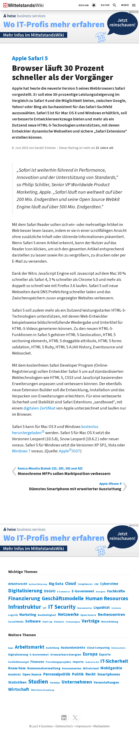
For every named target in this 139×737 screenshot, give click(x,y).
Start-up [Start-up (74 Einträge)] (47, 621)
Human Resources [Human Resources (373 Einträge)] (106, 598)
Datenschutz (64, 726)
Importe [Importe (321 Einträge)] (78, 662)
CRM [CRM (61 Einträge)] (96, 584)
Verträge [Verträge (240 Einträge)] (91, 621)
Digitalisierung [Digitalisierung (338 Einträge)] (25, 590)
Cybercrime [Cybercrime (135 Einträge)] (109, 583)
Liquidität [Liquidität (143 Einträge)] (102, 607)
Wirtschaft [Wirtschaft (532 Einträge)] (18, 689)
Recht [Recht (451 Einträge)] (90, 674)
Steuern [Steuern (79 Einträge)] (59, 621)
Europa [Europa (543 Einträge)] (90, 654)
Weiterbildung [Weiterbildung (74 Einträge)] (109, 621)
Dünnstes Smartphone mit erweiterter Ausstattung (69, 486)
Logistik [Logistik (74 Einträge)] (13, 615)
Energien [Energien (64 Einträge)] (100, 591)
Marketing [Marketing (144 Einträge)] (27, 614)
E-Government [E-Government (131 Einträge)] (83, 591)
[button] (108, 5)
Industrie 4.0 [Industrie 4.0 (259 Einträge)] (92, 662)
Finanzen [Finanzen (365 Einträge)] (37, 661)
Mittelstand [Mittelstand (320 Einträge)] (91, 668)
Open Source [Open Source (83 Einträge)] (88, 615)
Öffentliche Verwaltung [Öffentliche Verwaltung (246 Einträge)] (42, 690)
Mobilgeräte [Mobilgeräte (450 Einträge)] (111, 668)
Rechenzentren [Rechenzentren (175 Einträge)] (111, 615)
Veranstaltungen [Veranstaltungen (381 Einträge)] (106, 682)
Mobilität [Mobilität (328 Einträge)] (14, 675)
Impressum (83, 726)
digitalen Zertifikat (39, 408)
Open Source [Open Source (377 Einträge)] (31, 674)
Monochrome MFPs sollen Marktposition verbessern (69, 471)
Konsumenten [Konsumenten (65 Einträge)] (84, 608)
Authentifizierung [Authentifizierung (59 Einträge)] (38, 584)
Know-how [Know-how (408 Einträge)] (17, 668)
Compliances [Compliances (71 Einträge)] (85, 584)
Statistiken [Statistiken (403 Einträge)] (17, 682)
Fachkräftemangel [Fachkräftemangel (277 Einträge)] (18, 662)
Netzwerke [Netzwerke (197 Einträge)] (68, 615)
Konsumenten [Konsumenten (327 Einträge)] (71, 668)
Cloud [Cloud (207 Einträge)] (70, 583)
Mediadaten (101, 726)
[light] (87, 5)
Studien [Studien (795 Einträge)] (38, 682)
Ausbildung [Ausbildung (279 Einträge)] (52, 648)
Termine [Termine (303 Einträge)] (55, 683)
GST (76, 451)
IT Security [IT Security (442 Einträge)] (62, 607)
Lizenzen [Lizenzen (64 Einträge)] (116, 608)
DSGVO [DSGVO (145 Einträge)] (49, 591)
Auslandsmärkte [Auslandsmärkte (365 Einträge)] (73, 647)
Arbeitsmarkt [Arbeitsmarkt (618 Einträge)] (29, 647)
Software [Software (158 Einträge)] (33, 621)
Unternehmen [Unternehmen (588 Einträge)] (76, 682)
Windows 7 (21, 451)
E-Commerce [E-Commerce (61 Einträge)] (63, 591)
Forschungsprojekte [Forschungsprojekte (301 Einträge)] (58, 662)
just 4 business (43, 726)
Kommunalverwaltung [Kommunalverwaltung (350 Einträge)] (43, 668)
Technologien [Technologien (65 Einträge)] (73, 621)
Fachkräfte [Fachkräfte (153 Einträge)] (116, 591)
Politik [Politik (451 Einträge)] (78, 674)
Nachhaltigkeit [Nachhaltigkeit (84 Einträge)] (47, 615)
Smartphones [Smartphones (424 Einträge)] (108, 674)
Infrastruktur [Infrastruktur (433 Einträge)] (24, 607)
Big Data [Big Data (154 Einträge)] (56, 583)
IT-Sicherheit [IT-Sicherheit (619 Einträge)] (114, 661)
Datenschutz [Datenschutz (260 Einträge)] (118, 648)
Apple (64, 451)
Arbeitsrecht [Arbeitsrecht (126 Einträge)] (17, 583)
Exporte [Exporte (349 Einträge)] (105, 654)
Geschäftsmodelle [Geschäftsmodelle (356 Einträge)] (63, 598)
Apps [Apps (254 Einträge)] (10, 648)
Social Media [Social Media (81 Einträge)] (16, 622)
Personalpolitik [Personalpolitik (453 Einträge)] (56, 674)
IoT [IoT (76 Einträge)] (45, 608)
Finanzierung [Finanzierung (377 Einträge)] (24, 598)
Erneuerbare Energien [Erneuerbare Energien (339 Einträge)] (65, 654)
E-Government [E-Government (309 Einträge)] (39, 655)
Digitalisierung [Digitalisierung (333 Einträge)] (18, 655)
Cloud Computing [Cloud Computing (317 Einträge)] (98, 648)
